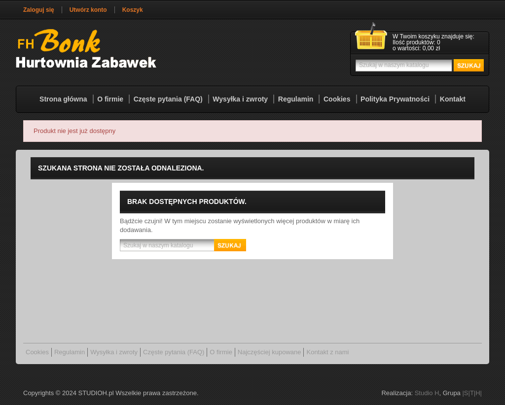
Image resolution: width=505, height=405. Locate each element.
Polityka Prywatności (395, 99)
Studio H (427, 393)
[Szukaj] (418, 65)
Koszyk (132, 9)
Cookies (337, 99)
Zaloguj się (38, 9)
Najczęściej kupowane (269, 352)
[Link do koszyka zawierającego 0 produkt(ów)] (419, 43)
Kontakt (453, 99)
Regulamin (296, 99)
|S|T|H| (472, 393)
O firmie (110, 99)
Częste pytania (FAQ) (168, 99)
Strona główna (63, 99)
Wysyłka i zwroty (240, 99)
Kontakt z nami (327, 352)
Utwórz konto (88, 9)
